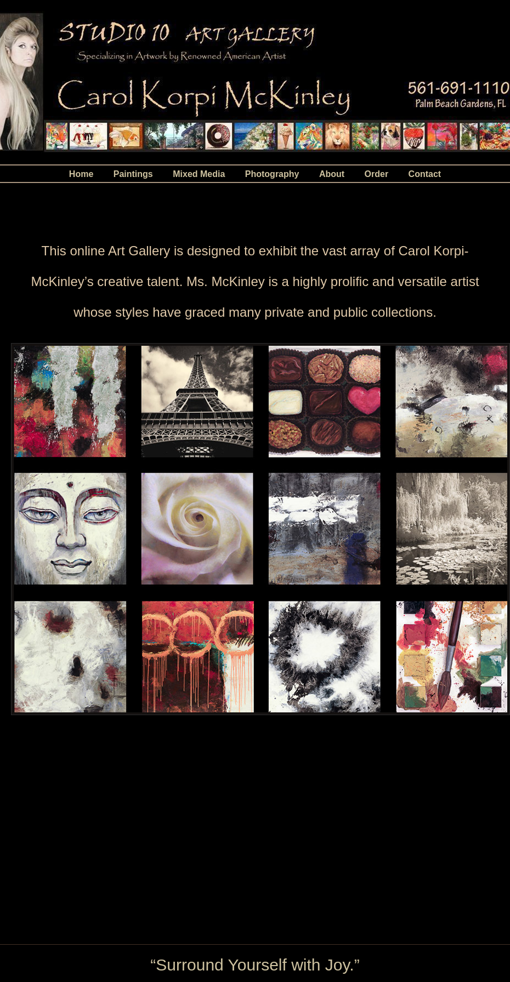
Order (377, 174)
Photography (272, 174)
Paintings (133, 174)
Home (81, 174)
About (331, 174)
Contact (425, 174)
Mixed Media (199, 174)
